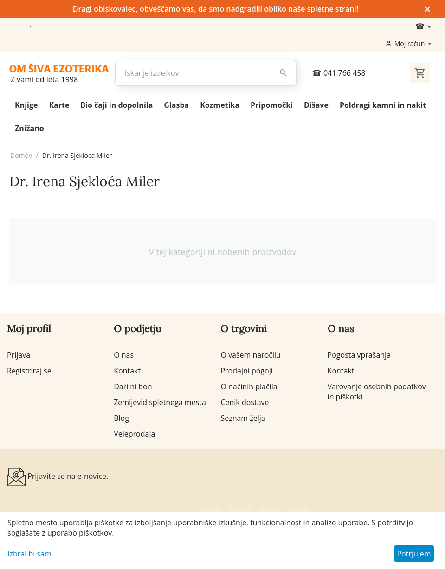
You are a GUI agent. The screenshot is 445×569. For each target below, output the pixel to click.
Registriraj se (29, 371)
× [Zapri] (427, 9)
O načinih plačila (248, 386)
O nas (124, 355)
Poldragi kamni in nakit (383, 105)
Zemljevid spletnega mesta (160, 402)
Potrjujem (414, 554)
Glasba (176, 105)
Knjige (26, 105)
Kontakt (127, 371)
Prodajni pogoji (246, 371)
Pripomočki (272, 105)
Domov (21, 155)
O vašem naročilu (250, 355)
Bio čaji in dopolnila (116, 105)
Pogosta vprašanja (359, 355)
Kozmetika (219, 105)
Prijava (18, 355)
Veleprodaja (134, 434)
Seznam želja (242, 418)
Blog (121, 418)
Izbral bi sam (29, 554)
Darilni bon (133, 386)
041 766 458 (339, 73)
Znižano (29, 128)
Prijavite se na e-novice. (57, 477)
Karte (59, 105)
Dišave (316, 105)
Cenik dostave (244, 402)
